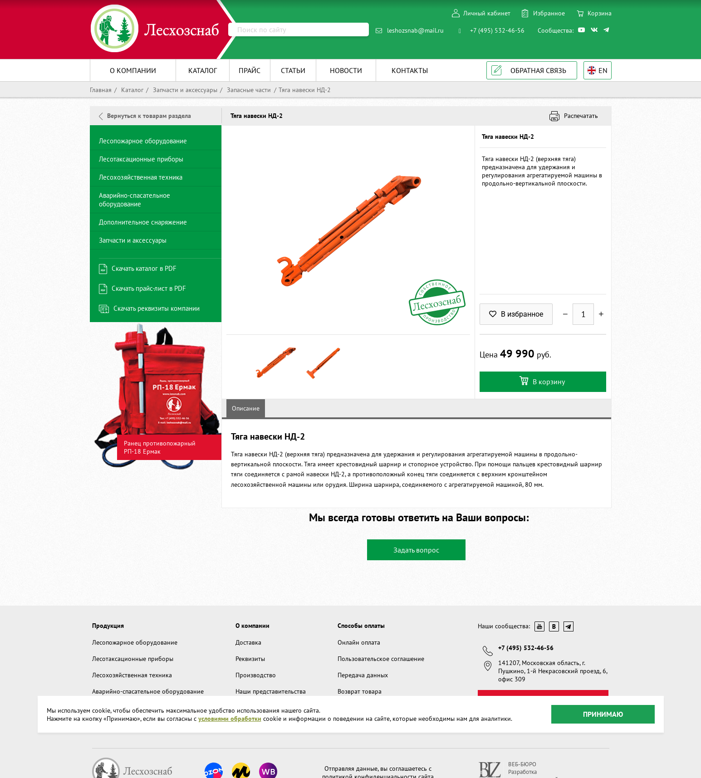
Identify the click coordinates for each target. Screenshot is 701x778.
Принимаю (603, 714)
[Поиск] (298, 29)
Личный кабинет (486, 13)
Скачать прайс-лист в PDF (149, 288)
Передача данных (363, 675)
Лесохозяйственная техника (140, 177)
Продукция (108, 625)
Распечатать (581, 116)
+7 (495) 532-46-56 (497, 30)
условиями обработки (229, 718)
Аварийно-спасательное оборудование (134, 199)
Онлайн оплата (359, 642)
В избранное (516, 314)
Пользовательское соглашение (381, 659)
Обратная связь (538, 70)
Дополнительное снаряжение (143, 222)
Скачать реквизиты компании (156, 308)
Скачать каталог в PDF (144, 268)
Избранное (549, 13)
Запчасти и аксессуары (184, 90)
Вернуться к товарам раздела (145, 116)
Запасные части (248, 90)
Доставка (248, 642)
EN (603, 70)
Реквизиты (250, 659)
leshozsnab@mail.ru (415, 30)
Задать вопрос (416, 549)
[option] (155, 396)
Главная (101, 90)
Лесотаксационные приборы (141, 159)
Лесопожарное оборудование (143, 141)
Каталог (131, 90)
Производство (255, 675)
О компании (252, 625)
